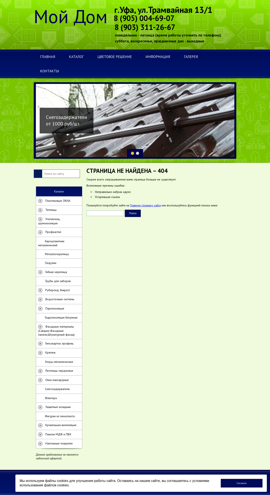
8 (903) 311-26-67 (145, 27)
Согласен (242, 483)
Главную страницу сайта (145, 205)
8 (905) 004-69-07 (144, 18)
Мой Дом (71, 16)
